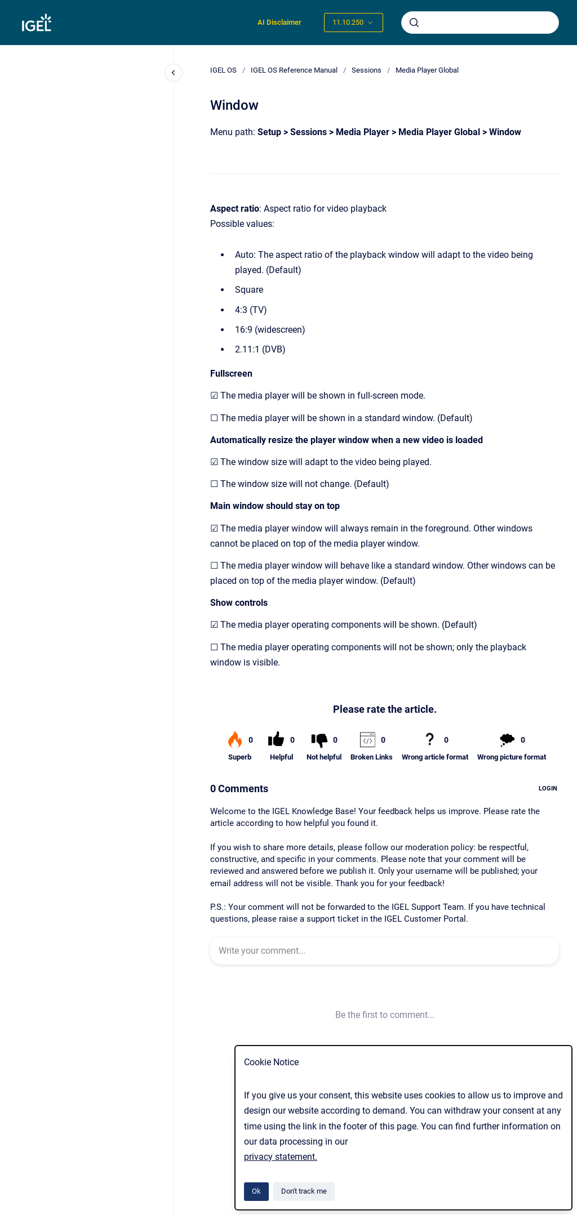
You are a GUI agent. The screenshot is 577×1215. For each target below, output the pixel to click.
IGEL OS (223, 70)
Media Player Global (427, 70)
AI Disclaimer (279, 22)
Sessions (366, 70)
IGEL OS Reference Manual (294, 70)
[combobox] (480, 22)
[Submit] (414, 23)
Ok (256, 1191)
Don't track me (304, 1191)
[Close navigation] (174, 73)
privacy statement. (280, 1156)
